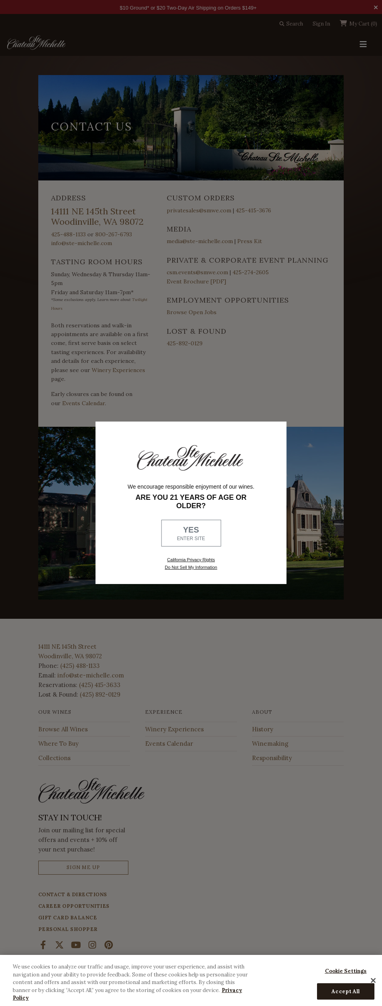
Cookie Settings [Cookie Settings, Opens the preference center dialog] (346, 971)
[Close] (373, 980)
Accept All (345, 991)
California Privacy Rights (191, 559)
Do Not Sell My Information (191, 567)
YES (191, 533)
